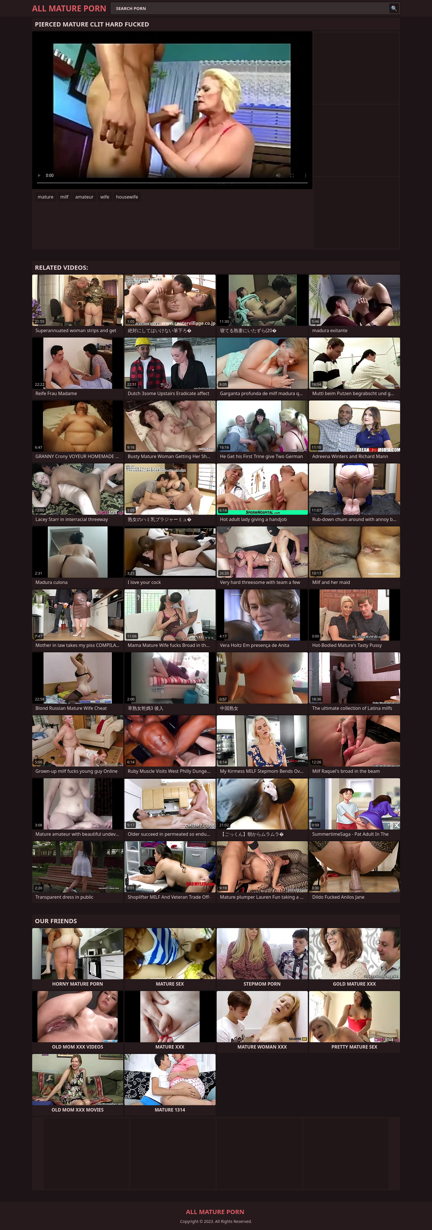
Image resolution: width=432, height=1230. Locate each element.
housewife (127, 197)
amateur (84, 197)
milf (64, 197)
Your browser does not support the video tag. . (172, 110)
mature (46, 197)
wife (104, 197)
